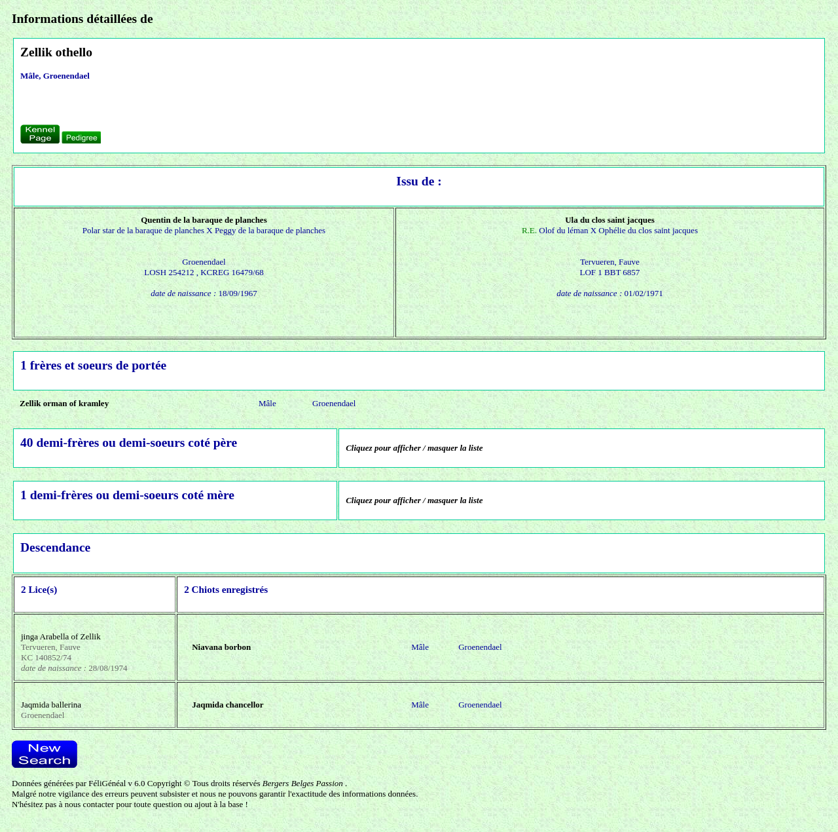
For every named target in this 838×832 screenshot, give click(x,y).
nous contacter (89, 804)
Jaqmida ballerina (51, 704)
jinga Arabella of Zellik (61, 636)
